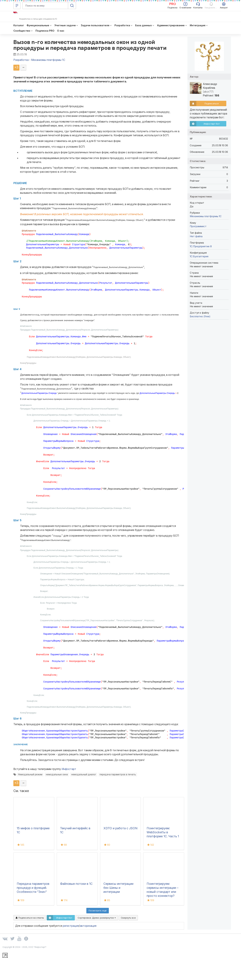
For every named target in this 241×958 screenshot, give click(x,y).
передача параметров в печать (118, 774)
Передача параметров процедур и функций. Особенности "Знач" (33, 887)
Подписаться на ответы (30, 917)
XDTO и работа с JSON (120, 828)
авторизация (88, 925)
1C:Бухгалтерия (199, 256)
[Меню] (16, 5)
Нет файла (196, 236)
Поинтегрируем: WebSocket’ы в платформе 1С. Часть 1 (163, 832)
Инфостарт (69, 769)
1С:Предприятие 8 (201, 246)
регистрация (71, 925)
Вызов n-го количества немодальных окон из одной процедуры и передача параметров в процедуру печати (90, 45)
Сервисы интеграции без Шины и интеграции (118, 887)
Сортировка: (97, 917)
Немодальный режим (30, 774)
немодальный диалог (83, 774)
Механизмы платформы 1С (206, 216)
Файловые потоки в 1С (76, 883)
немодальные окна (57, 774)
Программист (198, 226)
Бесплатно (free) (200, 316)
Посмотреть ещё (98, 910)
